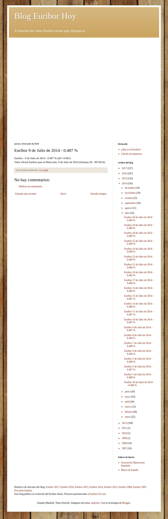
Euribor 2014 (96, 487)
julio (127, 213)
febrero (129, 411)
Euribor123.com (98, 494)
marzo (128, 406)
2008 (125, 443)
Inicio (63, 193)
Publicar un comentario (30, 186)
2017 (125, 168)
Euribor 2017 (52, 487)
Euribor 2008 (125, 487)
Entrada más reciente (25, 193)
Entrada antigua (98, 193)
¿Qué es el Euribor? (131, 149)
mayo (128, 396)
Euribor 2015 (81, 487)
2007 (125, 448)
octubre (129, 198)
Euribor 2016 (67, 487)
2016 (125, 173)
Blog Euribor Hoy (45, 16)
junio (127, 391)
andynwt (95, 503)
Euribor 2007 (139, 487)
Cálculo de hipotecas (131, 154)
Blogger (126, 503)
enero (128, 416)
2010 (125, 433)
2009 (125, 438)
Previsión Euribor (23, 490)
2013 (125, 423)
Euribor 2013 (110, 487)
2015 (125, 178)
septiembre (130, 203)
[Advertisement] (84, 62)
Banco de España (129, 470)
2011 (124, 428)
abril (127, 401)
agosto (128, 208)
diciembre (130, 188)
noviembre (130, 193)
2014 (125, 183)
